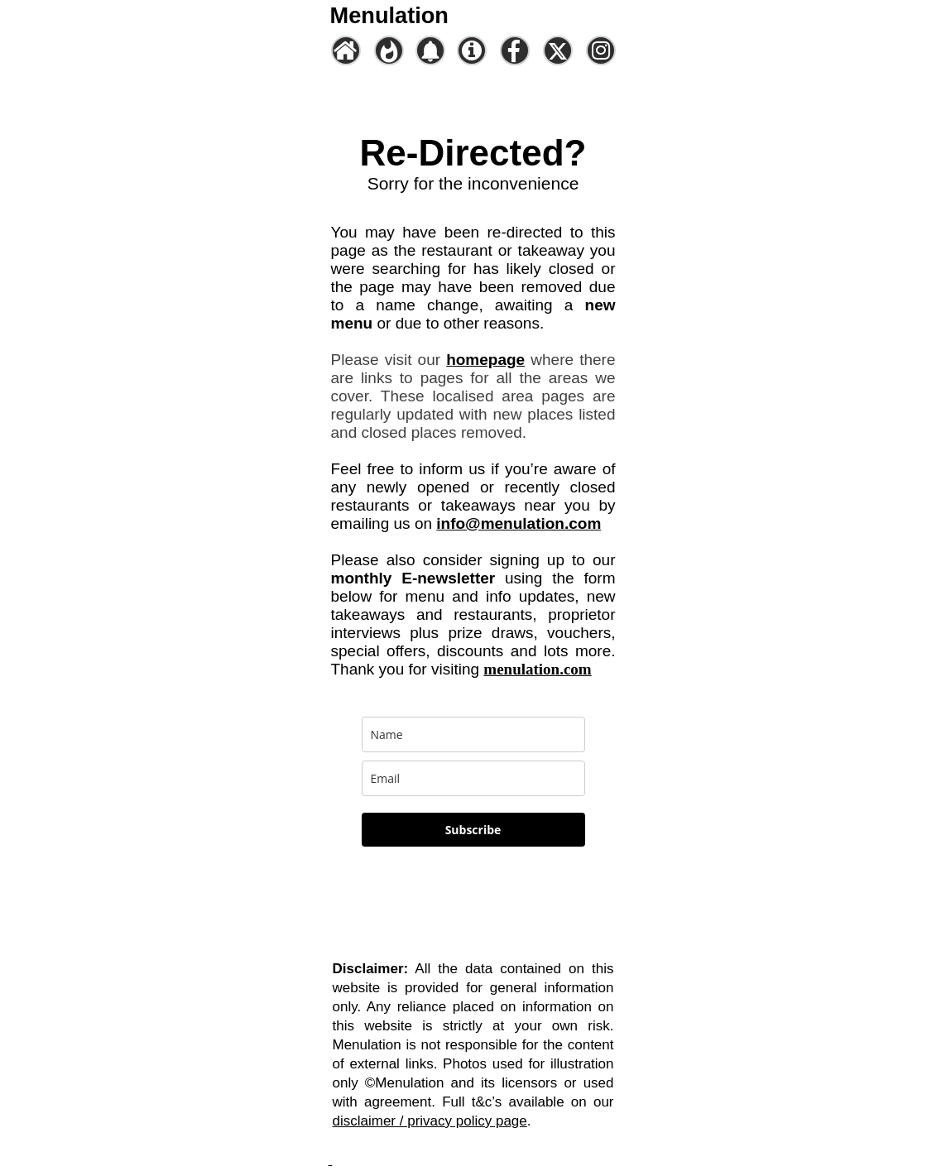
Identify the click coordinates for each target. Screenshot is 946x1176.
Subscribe (473, 830)
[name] (473, 734)
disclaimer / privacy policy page (430, 1121)
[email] (473, 778)
